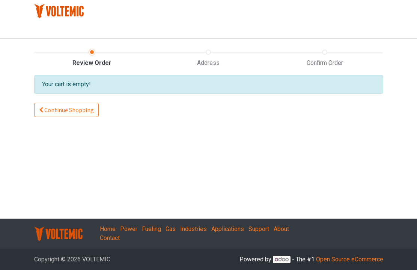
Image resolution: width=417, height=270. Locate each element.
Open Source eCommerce (349, 259)
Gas (171, 228)
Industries (193, 228)
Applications (227, 228)
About (281, 228)
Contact (110, 238)
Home (108, 228)
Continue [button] (66, 110)
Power (128, 228)
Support (258, 228)
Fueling (151, 228)
